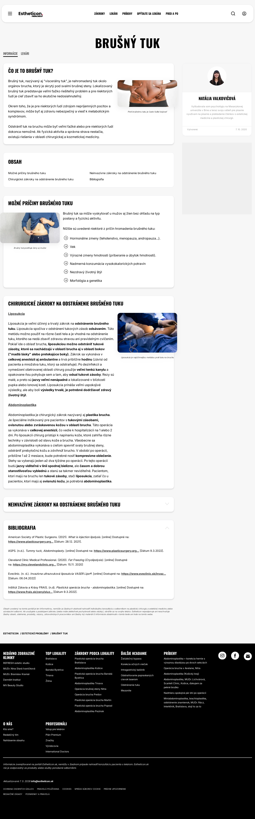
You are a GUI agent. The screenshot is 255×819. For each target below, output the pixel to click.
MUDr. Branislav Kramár (16, 674)
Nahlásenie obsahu (14, 740)
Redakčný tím (10, 734)
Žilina (49, 680)
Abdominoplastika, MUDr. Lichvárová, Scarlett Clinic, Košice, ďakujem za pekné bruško (184, 683)
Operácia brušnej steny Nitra (90, 688)
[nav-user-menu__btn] (244, 13)
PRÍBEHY (127, 14)
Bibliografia (97, 179)
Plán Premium (53, 734)
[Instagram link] (222, 656)
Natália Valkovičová (217, 98)
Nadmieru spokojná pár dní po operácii (185, 692)
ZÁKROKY (99, 14)
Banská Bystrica (55, 669)
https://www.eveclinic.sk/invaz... (143, 573)
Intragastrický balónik (133, 669)
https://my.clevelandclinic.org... (34, 564)
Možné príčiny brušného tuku (27, 173)
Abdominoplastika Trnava (89, 683)
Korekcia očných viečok (134, 664)
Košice (49, 664)
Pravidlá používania (48, 789)
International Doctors (57, 751)
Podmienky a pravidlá (38, 794)
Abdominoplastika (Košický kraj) (181, 673)
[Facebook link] (235, 656)
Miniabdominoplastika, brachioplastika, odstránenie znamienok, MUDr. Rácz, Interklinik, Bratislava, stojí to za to (185, 702)
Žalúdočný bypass (131, 658)
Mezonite (126, 690)
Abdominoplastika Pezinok (89, 711)
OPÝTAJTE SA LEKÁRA (149, 14)
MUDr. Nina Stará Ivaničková (19, 668)
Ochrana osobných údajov (18, 789)
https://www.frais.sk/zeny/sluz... (30, 591)
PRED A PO (172, 14)
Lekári (25, 53)
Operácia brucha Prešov (88, 694)
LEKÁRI (114, 14)
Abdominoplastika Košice (89, 668)
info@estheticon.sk (42, 781)
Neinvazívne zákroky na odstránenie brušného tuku (123, 173)
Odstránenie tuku (130, 684)
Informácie (10, 53)
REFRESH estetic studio (16, 662)
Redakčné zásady (12, 794)
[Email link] (248, 656)
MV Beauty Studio (13, 685)
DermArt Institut (12, 679)
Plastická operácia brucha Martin (93, 700)
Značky (50, 740)
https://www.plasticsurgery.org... (30, 541)
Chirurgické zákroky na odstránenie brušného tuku (41, 179)
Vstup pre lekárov (55, 729)
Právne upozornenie (115, 789)
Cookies (66, 789)
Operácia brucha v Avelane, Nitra (182, 668)
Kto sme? (8, 729)
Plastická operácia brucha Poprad (93, 705)
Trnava (49, 675)
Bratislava (51, 658)
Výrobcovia (52, 745)
